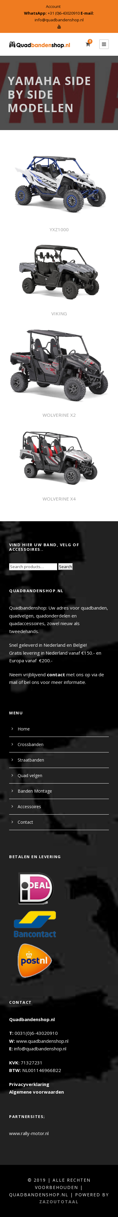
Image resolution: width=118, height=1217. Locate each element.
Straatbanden (31, 760)
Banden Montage (35, 791)
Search (65, 566)
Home (24, 729)
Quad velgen (30, 775)
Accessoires (29, 806)
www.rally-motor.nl (29, 1133)
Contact (25, 822)
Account (53, 6)
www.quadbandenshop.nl (42, 1041)
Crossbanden (30, 744)
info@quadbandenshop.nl (59, 20)
